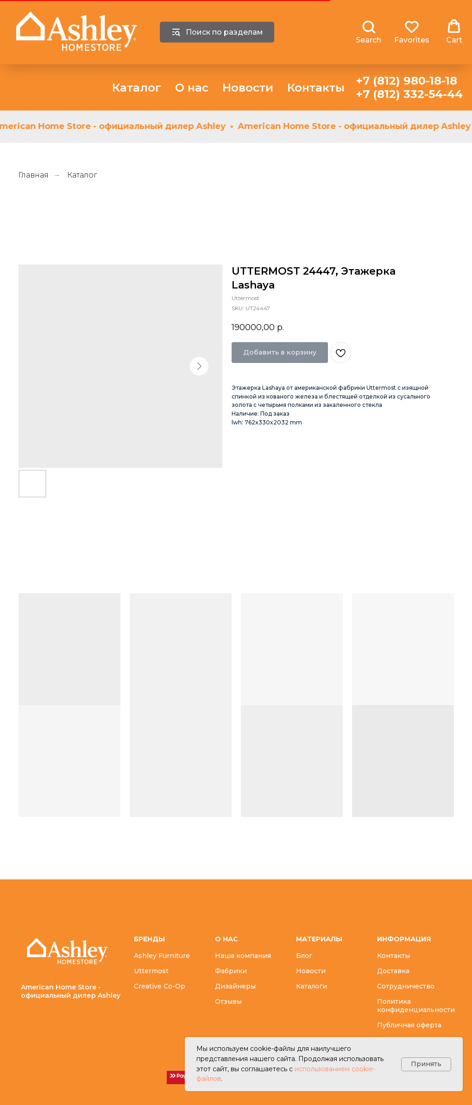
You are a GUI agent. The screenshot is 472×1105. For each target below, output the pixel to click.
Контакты (316, 87)
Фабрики (231, 971)
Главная (34, 175)
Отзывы (228, 1001)
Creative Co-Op (159, 986)
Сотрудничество (405, 986)
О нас (191, 87)
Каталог (136, 87)
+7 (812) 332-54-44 (409, 94)
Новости (247, 87)
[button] (368, 31)
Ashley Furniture (162, 956)
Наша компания (243, 956)
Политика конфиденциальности (416, 1005)
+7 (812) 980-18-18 (406, 80)
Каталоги (311, 986)
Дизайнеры (235, 986)
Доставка (393, 971)
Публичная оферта (409, 1025)
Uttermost (151, 971)
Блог (304, 956)
